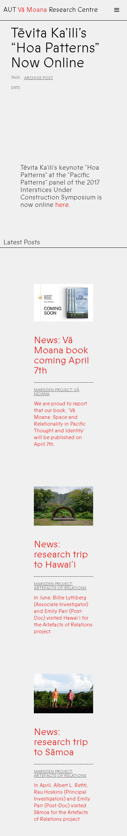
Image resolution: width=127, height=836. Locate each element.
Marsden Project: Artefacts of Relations (60, 586)
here (62, 204)
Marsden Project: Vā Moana (56, 392)
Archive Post (38, 78)
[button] (117, 10)
